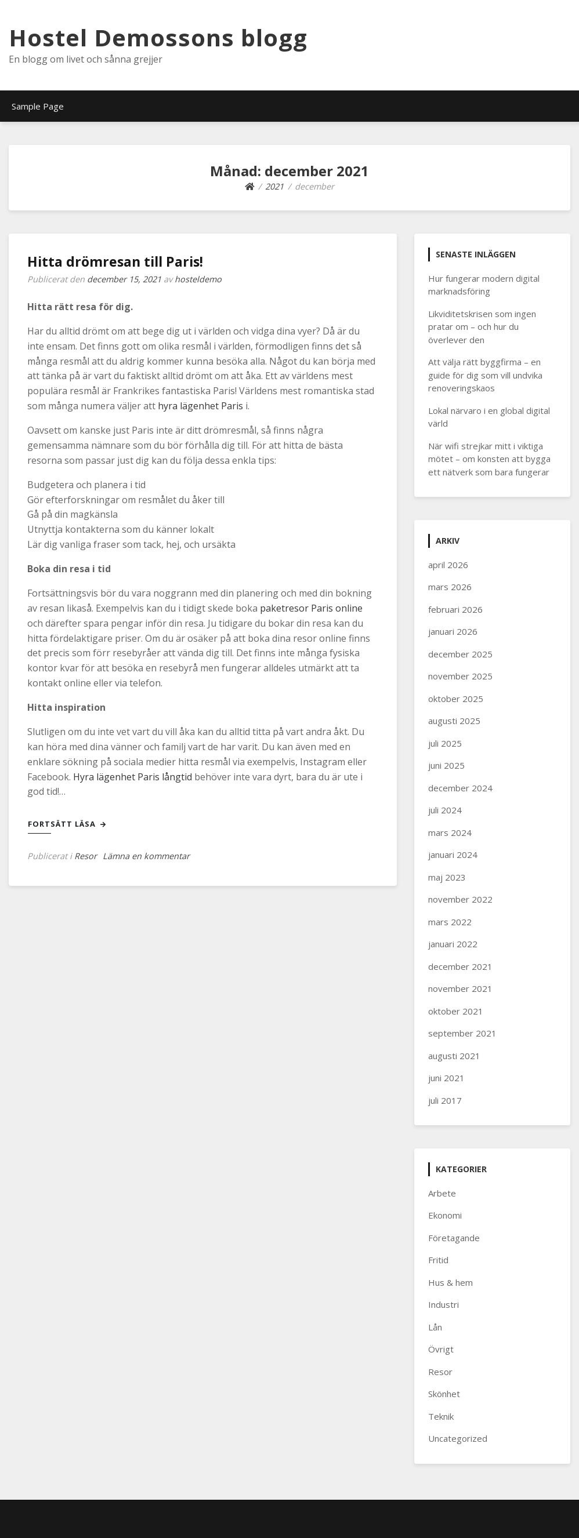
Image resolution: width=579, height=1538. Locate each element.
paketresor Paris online (311, 608)
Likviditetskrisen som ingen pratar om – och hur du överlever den (482, 327)
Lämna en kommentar (146, 855)
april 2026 (448, 564)
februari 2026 (455, 609)
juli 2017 (445, 1100)
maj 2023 (447, 877)
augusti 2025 (454, 720)
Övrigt (441, 1349)
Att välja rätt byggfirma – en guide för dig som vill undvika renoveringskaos (485, 375)
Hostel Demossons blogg (158, 37)
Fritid (438, 1260)
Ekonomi (445, 1215)
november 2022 (460, 899)
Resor (85, 855)
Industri (443, 1304)
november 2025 (460, 676)
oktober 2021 (455, 1011)
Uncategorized (457, 1438)
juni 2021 (446, 1077)
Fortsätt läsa (67, 824)
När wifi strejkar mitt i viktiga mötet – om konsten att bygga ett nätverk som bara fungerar (489, 459)
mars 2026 (450, 586)
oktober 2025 (455, 698)
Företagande (454, 1238)
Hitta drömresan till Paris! (115, 261)
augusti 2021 (454, 1055)
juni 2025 (446, 765)
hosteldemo (198, 279)
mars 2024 (450, 832)
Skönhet (444, 1393)
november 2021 (460, 988)
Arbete (442, 1193)
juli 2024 (445, 810)
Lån (435, 1327)
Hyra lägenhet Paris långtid (132, 776)
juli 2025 (445, 743)
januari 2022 (452, 944)
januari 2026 (452, 631)
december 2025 (460, 654)
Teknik (441, 1416)
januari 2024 (452, 854)
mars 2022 (450, 922)
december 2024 (460, 788)
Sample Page (38, 106)
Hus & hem (450, 1282)
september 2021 (462, 1033)
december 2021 (460, 966)
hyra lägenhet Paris (200, 405)
